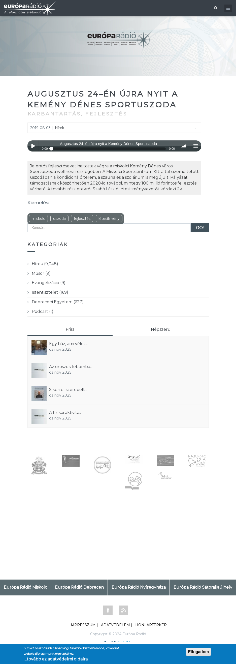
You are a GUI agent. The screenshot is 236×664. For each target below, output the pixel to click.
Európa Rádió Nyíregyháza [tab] (139, 587)
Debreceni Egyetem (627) (58, 301)
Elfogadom (198, 652)
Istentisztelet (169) (50, 292)
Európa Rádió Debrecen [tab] (79, 587)
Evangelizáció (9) (48, 282)
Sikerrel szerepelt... (68, 389)
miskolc (38, 218)
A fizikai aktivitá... (65, 412)
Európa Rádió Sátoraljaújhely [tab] (203, 587)
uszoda (59, 218)
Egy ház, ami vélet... (68, 343)
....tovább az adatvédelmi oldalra (56, 659)
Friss (70, 329)
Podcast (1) (42, 311)
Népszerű (161, 329)
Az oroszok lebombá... (70, 366)
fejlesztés (82, 218)
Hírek (59, 128)
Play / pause (33, 146)
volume (184, 146)
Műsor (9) (41, 273)
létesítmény (109, 218)
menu (195, 146)
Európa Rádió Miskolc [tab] (25, 587)
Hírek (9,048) (45, 263)
